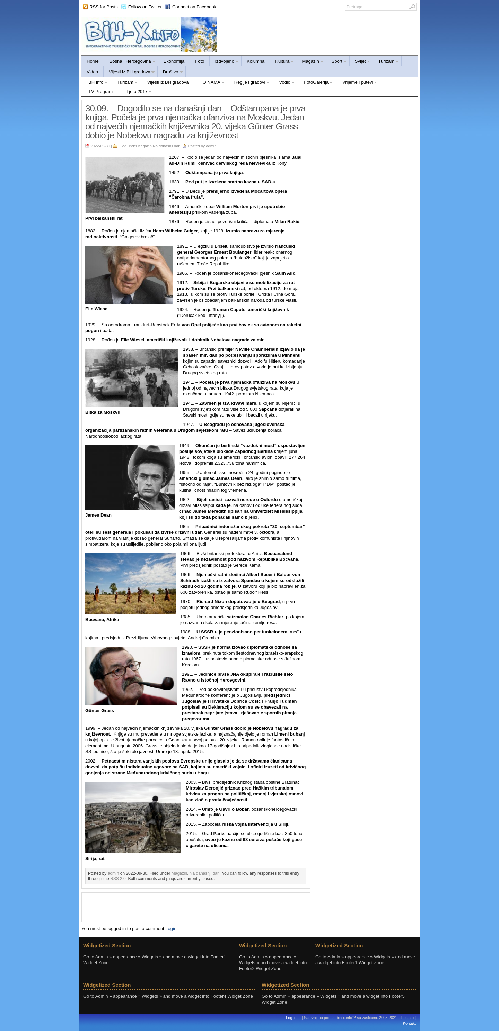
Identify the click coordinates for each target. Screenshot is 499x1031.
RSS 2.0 (118, 878)
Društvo (170, 72)
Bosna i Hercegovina (130, 62)
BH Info (94, 83)
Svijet (360, 62)
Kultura (282, 62)
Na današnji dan (167, 146)
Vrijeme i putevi (356, 83)
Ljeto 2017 (136, 92)
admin (211, 146)
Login (170, 928)
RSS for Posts (103, 6)
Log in (291, 1017)
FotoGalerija (315, 83)
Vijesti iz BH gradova (129, 72)
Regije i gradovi (248, 83)
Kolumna (255, 61)
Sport (336, 62)
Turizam (386, 62)
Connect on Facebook (194, 6)
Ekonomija (174, 61)
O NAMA (210, 83)
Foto (199, 61)
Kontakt (409, 1023)
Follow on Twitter (145, 6)
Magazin (310, 62)
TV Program (100, 91)
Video (92, 71)
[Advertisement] (196, 906)
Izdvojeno (224, 62)
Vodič (283, 83)
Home (93, 61)
